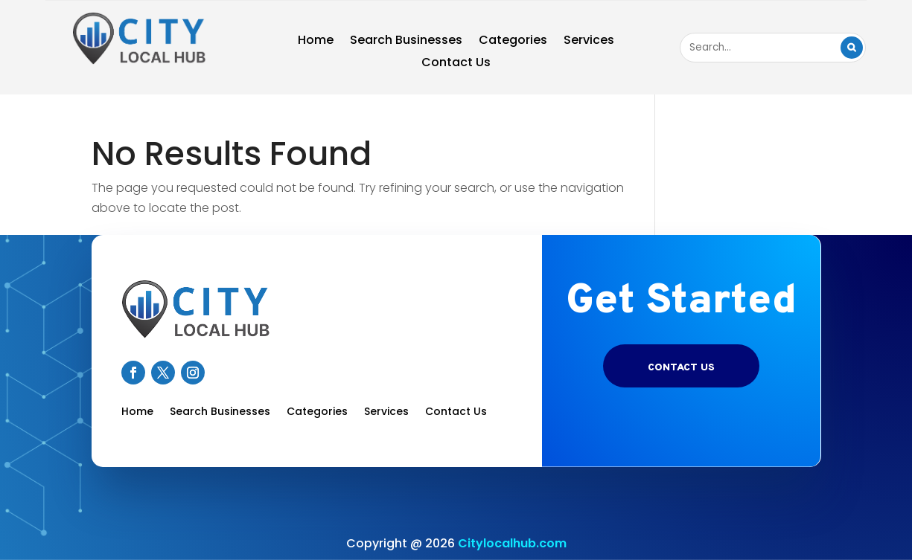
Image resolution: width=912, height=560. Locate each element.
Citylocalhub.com (512, 543)
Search (852, 47)
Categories (513, 41)
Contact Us (456, 64)
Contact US (681, 367)
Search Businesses (406, 41)
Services (589, 41)
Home (316, 41)
